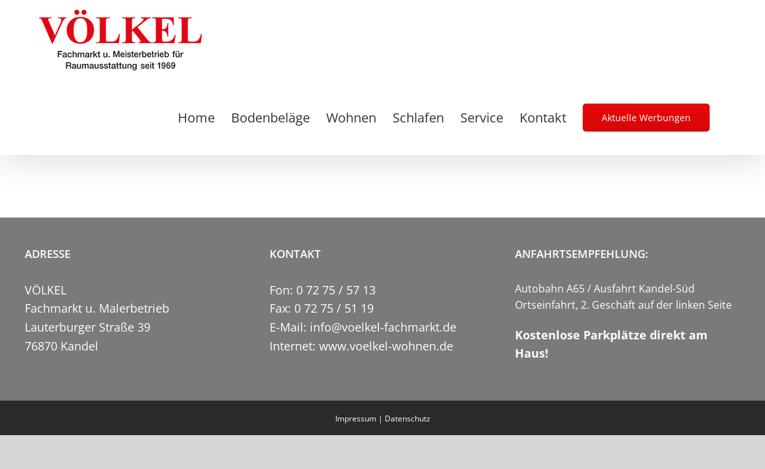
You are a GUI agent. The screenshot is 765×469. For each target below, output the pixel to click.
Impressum (355, 418)
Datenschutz (407, 418)
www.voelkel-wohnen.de (386, 346)
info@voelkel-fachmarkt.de (383, 327)
